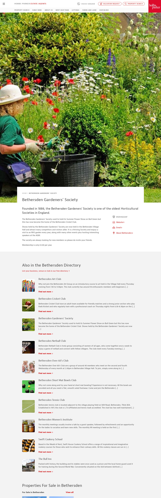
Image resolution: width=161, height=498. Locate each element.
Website (119, 222)
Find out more (45, 292)
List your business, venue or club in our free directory (46, 271)
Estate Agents (38, 4)
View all (70, 492)
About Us (49, 10)
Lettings (75, 10)
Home (24, 193)
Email (117, 227)
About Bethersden (123, 233)
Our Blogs (104, 10)
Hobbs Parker (22, 4)
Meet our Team (62, 10)
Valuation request (110, 4)
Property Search (134, 4)
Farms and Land (89, 10)
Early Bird (37, 10)
